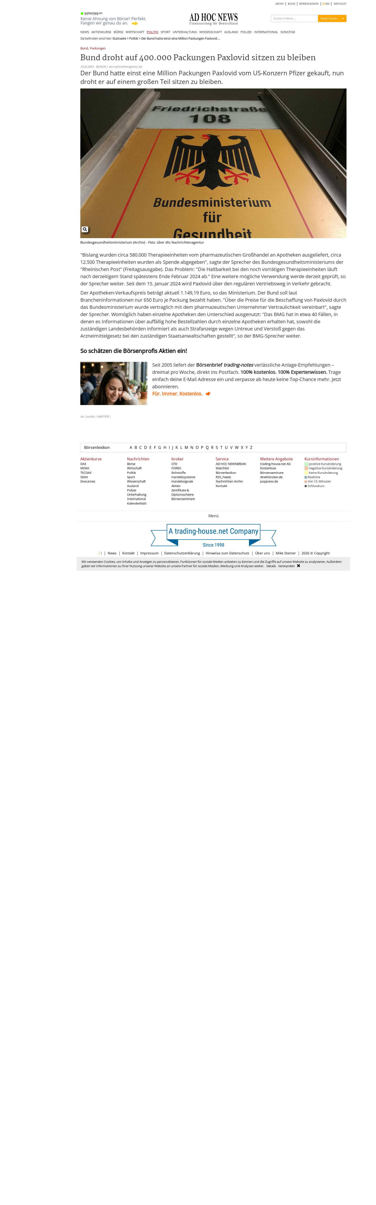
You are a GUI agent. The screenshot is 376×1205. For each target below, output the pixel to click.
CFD (174, 464)
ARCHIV (280, 3)
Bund (84, 48)
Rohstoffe (178, 472)
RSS (326, 3)
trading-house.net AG (275, 464)
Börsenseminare (183, 499)
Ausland (133, 486)
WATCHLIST (340, 3)
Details (271, 566)
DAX (83, 464)
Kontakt (221, 486)
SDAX (84, 477)
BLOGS (291, 3)
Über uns (262, 553)
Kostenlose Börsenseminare (271, 470)
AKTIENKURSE (101, 32)
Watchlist (222, 468)
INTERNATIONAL (266, 32)
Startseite (119, 38)
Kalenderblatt (137, 503)
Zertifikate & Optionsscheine (182, 492)
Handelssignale (182, 481)
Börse (131, 464)
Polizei (131, 490)
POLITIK (152, 32)
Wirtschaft (134, 468)
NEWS (84, 32)
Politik (133, 38)
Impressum (149, 553)
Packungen (98, 48)
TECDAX (86, 472)
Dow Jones (87, 481)
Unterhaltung (136, 494)
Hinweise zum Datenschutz (227, 553)
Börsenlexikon (97, 447)
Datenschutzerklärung (182, 553)
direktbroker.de (271, 477)
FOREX (176, 468)
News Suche (329, 18)
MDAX (84, 468)
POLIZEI (246, 32)
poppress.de (269, 481)
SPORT (165, 32)
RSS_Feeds (223, 477)
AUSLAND (231, 32)
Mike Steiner (286, 553)
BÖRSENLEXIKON (309, 3)
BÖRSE (118, 32)
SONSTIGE (288, 32)
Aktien (176, 486)
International (136, 499)
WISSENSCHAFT (210, 32)
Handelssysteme (183, 477)
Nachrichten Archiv (229, 481)
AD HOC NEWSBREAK (231, 464)
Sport (131, 477)
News (112, 553)
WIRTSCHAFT (135, 32)
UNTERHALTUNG (185, 32)
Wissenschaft (136, 481)
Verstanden (286, 566)
